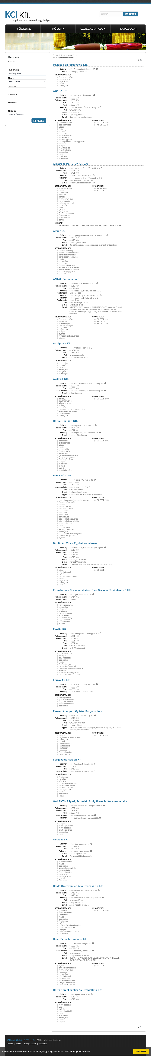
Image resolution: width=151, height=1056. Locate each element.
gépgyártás (63, 211)
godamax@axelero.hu (78, 854)
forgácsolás (63, 81)
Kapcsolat (43, 1044)
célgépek (62, 929)
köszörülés (63, 915)
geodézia (62, 274)
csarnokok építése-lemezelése (71, 668)
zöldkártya (63, 611)
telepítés (62, 407)
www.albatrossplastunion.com (81, 180)
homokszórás (64, 201)
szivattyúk (63, 399)
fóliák (61, 207)
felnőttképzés (64, 622)
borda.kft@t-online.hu (78, 435)
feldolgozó (63, 464)
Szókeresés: (27, 97)
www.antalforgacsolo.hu (79, 302)
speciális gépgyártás (67, 272)
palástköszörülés (65, 470)
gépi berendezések (66, 214)
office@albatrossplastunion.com (82, 183)
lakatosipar (63, 748)
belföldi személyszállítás (68, 257)
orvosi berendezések (67, 968)
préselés (62, 195)
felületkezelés (64, 148)
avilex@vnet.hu (76, 393)
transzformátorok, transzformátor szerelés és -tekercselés (72, 410)
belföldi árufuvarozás (67, 255)
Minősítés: (27, 113)
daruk (61, 220)
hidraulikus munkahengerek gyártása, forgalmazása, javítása (74, 501)
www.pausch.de (76, 953)
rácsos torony (64, 754)
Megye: (27, 80)
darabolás (63, 365)
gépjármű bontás (65, 609)
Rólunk (18, 1044)
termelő (62, 466)
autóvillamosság (65, 618)
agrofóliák (63, 205)
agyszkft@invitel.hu (77, 115)
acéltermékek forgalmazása (70, 925)
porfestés (62, 197)
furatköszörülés (65, 451)
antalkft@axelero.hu (78, 305)
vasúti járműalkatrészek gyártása (72, 142)
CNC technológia (66, 325)
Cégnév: (27, 64)
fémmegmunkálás (66, 77)
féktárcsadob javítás (67, 785)
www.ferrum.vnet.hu (77, 723)
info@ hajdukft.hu (77, 903)
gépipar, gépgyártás (67, 458)
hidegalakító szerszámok (69, 932)
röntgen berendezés (67, 982)
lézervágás (63, 158)
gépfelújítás (63, 515)
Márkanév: (27, 105)
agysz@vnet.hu (76, 112)
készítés (62, 781)
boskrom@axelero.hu (78, 492)
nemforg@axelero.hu (78, 560)
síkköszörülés (64, 443)
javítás (61, 405)
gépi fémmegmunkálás (68, 576)
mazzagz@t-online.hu (78, 72)
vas (60, 1007)
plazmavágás (64, 870)
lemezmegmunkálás (67, 980)
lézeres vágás (64, 323)
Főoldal (10, 1044)
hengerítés (63, 363)
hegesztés (63, 133)
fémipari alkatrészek (67, 265)
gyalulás (62, 779)
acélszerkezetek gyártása (69, 672)
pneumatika (63, 511)
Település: (27, 88)
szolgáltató (63, 441)
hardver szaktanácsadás (68, 253)
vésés (61, 127)
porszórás (63, 131)
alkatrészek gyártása (67, 536)
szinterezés (63, 156)
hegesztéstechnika (66, 704)
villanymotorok (65, 403)
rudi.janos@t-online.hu (78, 357)
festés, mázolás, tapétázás (69, 675)
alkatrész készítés (66, 788)
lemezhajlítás (64, 137)
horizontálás (64, 449)
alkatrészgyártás (65, 139)
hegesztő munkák (66, 702)
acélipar (62, 742)
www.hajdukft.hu (76, 900)
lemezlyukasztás (65, 135)
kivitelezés (63, 670)
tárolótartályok (64, 218)
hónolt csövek (64, 527)
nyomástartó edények (67, 666)
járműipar (63, 144)
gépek (61, 570)
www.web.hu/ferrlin (77, 646)
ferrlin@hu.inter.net (77, 648)
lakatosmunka (64, 413)
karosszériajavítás (66, 605)
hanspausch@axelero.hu (79, 956)
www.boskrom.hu (76, 490)
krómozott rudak (65, 523)
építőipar (62, 656)
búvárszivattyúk (65, 401)
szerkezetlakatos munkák (69, 269)
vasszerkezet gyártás (67, 868)
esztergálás (63, 86)
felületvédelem (65, 150)
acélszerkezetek (65, 188)
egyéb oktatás (64, 620)
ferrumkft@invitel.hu (78, 725)
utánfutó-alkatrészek (67, 927)
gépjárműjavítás (65, 613)
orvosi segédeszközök (68, 783)
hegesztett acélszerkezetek (70, 737)
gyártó (61, 468)
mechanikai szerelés (67, 985)
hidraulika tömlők (66, 1011)
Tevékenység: (27, 72)
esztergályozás (65, 125)
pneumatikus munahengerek (70, 534)
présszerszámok (65, 913)
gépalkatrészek (65, 572)
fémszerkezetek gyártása (69, 336)
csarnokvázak (64, 216)
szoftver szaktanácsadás (69, 267)
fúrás (61, 129)
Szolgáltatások (30, 1044)
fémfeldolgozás (65, 506)
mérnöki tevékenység (67, 251)
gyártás (62, 334)
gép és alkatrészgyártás (68, 519)
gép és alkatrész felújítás (69, 521)
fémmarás (63, 881)
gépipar (62, 209)
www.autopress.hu (77, 355)
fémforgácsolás (65, 79)
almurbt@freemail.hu (78, 243)
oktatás (62, 624)
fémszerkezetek (65, 752)
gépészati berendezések (68, 455)
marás (61, 83)
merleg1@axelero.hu (78, 562)
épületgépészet (65, 658)
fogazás (62, 578)
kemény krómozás (66, 529)
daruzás (62, 367)
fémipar (62, 146)
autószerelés (64, 615)
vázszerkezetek (65, 744)
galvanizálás (64, 517)
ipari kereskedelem (66, 700)
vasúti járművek (65, 697)
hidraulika (63, 513)
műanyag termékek (66, 203)
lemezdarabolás (65, 123)
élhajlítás (62, 371)
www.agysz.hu (75, 110)
